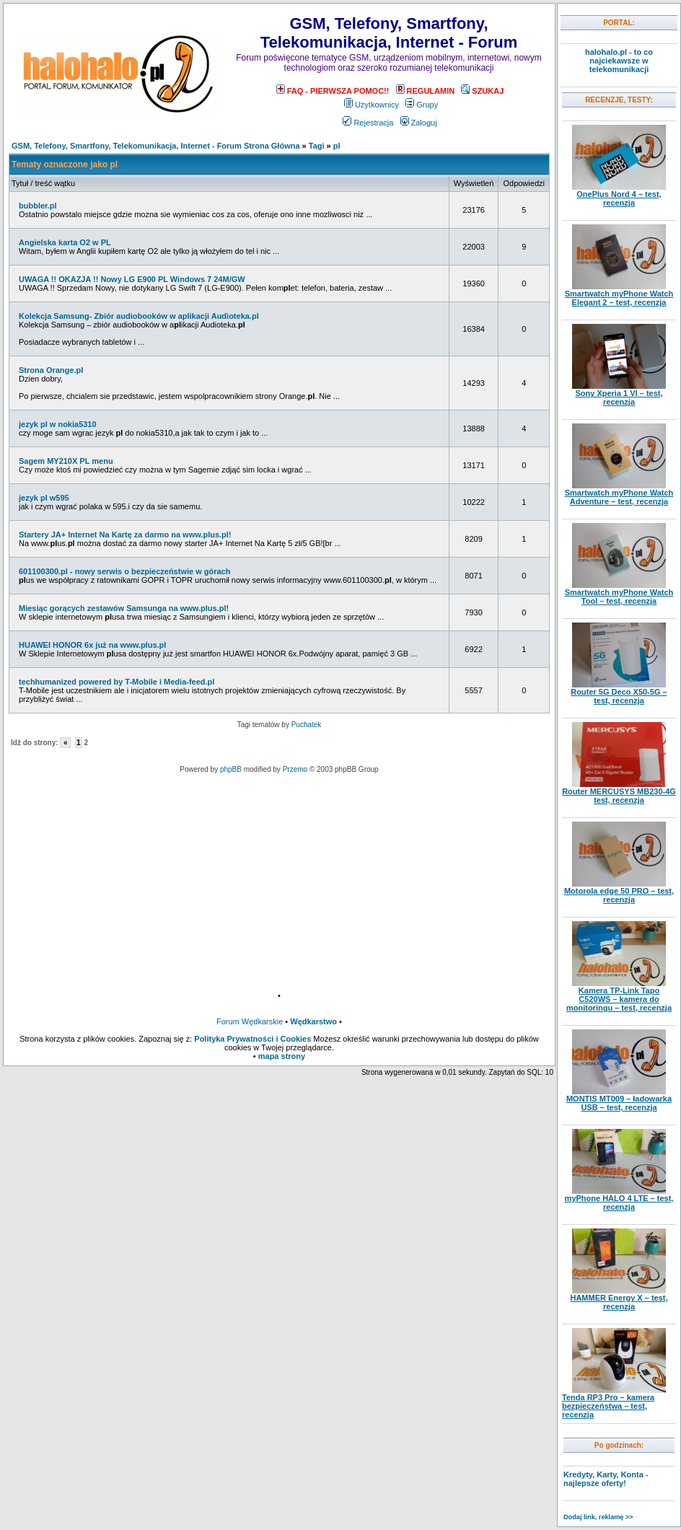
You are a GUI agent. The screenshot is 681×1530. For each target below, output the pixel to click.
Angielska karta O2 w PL (65, 242)
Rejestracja (368, 122)
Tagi (317, 145)
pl (336, 145)
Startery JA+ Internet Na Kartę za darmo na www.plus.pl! (125, 534)
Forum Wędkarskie (249, 1021)
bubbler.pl (38, 205)
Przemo (295, 769)
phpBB (231, 769)
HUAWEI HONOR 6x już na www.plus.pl (92, 645)
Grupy (421, 104)
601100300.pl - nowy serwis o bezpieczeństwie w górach (124, 571)
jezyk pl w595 (44, 497)
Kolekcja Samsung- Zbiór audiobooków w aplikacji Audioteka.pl (139, 316)
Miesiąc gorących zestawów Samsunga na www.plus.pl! (124, 608)
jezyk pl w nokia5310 (58, 424)
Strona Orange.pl (51, 370)
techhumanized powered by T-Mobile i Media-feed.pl (116, 681)
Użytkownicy (371, 104)
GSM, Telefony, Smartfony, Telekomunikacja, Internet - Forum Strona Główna (156, 145)
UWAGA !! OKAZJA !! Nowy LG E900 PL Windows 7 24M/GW (132, 279)
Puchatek (306, 725)
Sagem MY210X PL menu (66, 461)
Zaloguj (418, 122)
